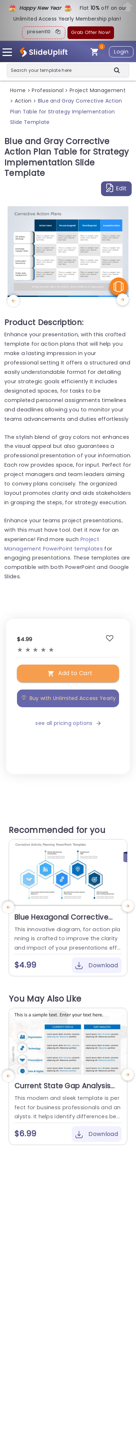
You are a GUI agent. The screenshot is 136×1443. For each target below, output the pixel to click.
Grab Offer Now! (90, 32)
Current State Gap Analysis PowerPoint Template (62, 1090)
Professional (47, 90)
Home (18, 90)
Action (23, 100)
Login (121, 51)
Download (96, 965)
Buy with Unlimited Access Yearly (68, 698)
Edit (116, 188)
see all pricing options (67, 723)
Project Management (98, 90)
